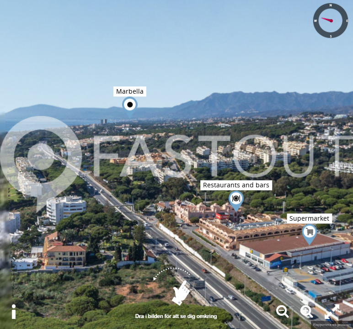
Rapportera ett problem (332, 325)
